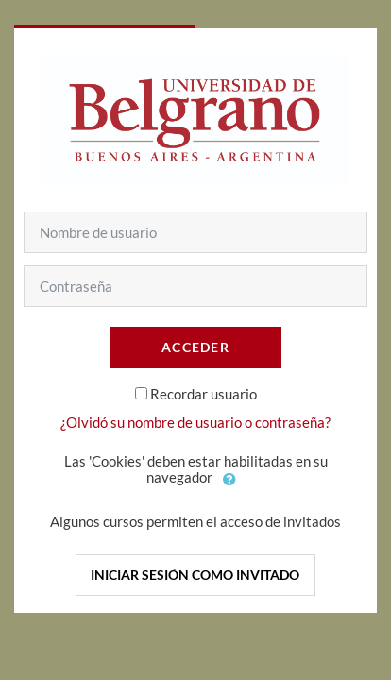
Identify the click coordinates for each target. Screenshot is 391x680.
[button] (230, 478)
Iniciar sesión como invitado (195, 575)
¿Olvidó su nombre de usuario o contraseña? (195, 422)
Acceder (196, 347)
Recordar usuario (203, 393)
